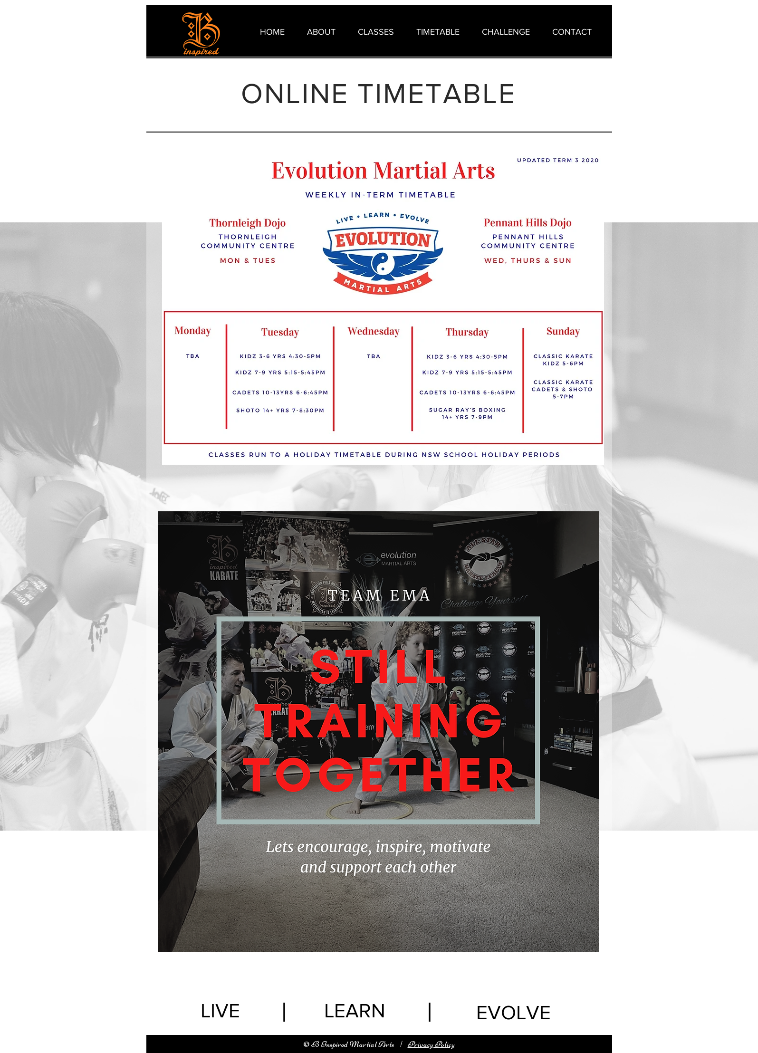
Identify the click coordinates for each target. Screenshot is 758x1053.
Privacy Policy (431, 1044)
